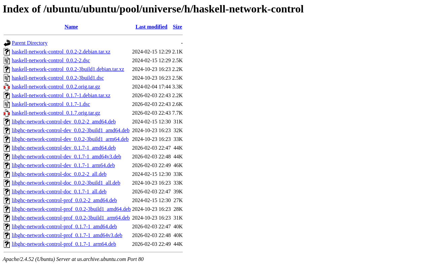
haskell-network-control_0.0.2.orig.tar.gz (56, 86)
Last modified (151, 27)
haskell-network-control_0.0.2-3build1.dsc (58, 78)
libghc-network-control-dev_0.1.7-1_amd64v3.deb (66, 156)
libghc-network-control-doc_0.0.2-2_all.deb (59, 174)
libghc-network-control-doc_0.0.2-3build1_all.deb (66, 183)
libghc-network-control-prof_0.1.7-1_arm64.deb (64, 244)
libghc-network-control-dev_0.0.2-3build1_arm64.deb (70, 139)
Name (71, 27)
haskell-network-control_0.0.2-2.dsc (51, 60)
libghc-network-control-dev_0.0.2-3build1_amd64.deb (71, 130)
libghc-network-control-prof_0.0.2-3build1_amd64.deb (71, 209)
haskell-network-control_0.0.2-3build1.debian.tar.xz (68, 69)
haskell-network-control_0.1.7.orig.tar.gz (56, 113)
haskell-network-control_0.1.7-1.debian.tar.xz (61, 95)
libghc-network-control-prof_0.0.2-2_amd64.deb (64, 200)
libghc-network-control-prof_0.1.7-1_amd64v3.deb (67, 235)
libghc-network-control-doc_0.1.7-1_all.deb (59, 191)
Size (177, 27)
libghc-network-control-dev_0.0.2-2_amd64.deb (64, 121)
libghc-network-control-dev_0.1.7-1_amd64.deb (64, 148)
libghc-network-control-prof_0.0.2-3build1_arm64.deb (71, 218)
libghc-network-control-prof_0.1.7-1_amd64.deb (64, 226)
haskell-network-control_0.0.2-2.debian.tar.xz (61, 51)
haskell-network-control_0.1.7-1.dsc (51, 104)
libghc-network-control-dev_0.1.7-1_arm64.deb (63, 165)
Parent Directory (29, 43)
